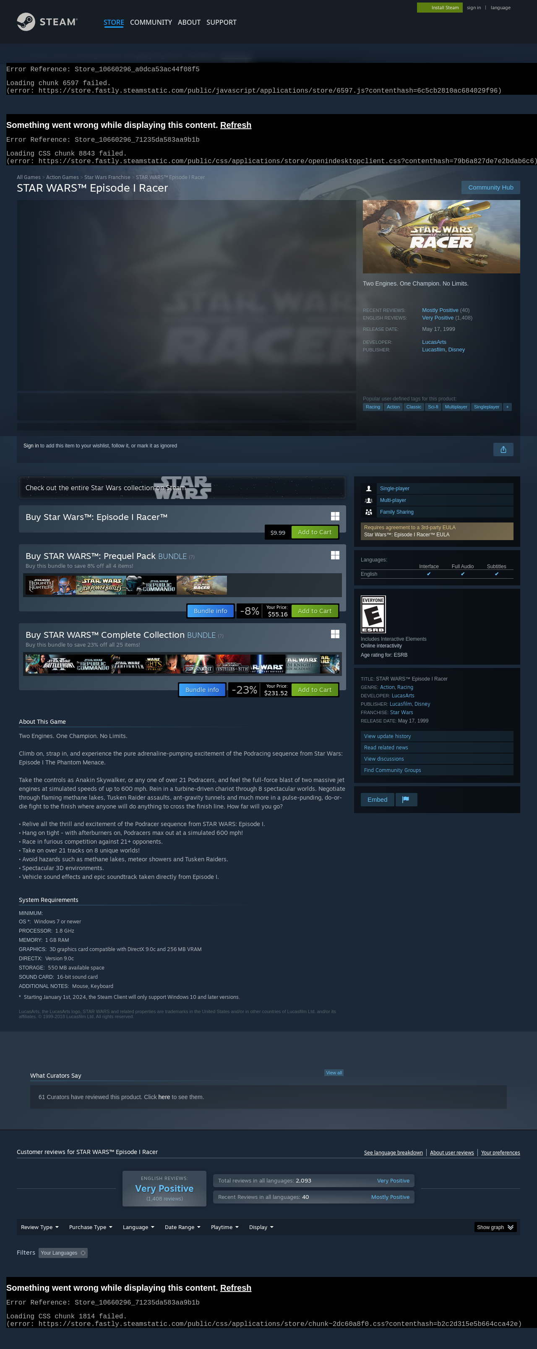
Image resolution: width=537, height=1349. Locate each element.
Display (258, 1243)
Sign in (31, 456)
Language (135, 1243)
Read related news (386, 757)
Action (393, 416)
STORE (114, 22)
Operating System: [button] (339, 1269)
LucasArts (434, 352)
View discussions (384, 769)
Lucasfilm (433, 359)
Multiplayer (456, 416)
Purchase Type (87, 1243)
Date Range (179, 1243)
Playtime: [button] (208, 1269)
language (501, 7)
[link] (263, 621)
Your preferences (500, 1162)
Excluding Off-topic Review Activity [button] (143, 1269)
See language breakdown (393, 1162)
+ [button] (507, 416)
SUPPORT (221, 22)
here (164, 1107)
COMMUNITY (151, 22)
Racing (373, 416)
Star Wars (401, 722)
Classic (414, 416)
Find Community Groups (392, 780)
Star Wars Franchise (107, 187)
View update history (387, 746)
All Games (29, 187)
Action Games (62, 187)
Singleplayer (487, 416)
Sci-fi (433, 416)
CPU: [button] (382, 1269)
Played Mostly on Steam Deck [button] (268, 1269)
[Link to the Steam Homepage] (54, 28)
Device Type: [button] (447, 1269)
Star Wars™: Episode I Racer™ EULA (407, 545)
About (189, 22)
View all (334, 1082)
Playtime (221, 1243)
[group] (268, 1269)
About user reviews (452, 1162)
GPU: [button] (410, 1269)
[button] (437, 541)
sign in (474, 7)
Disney (456, 359)
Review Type (36, 1243)
